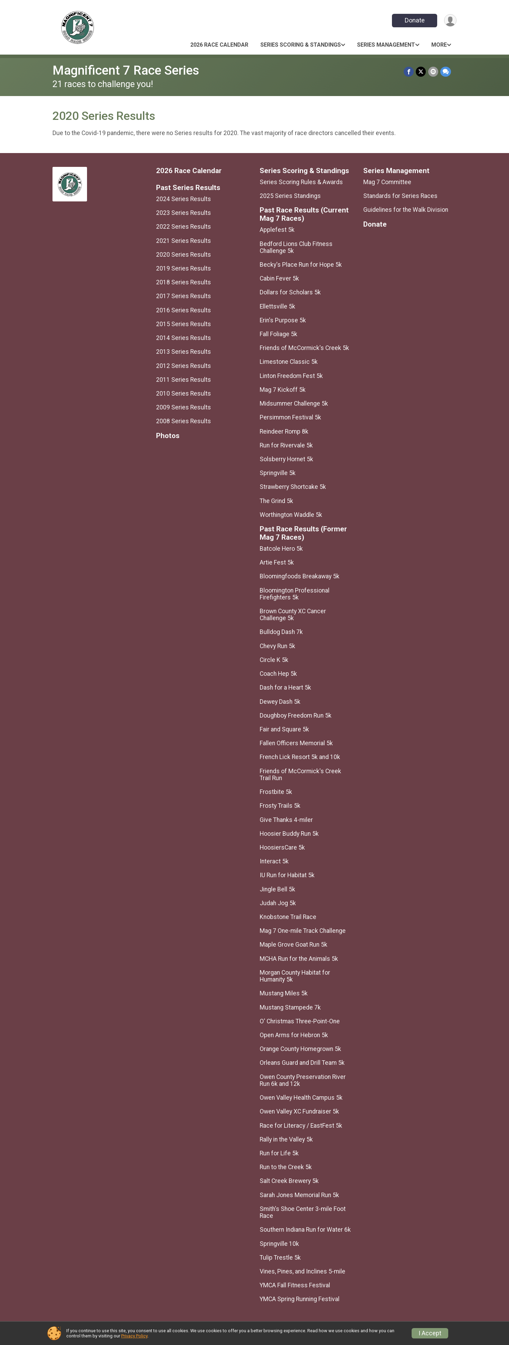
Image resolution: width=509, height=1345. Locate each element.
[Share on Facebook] (409, 72)
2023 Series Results (183, 212)
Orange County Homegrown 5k (300, 1048)
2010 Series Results (183, 393)
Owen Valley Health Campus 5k (301, 1097)
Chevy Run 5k (277, 646)
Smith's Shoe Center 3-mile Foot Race (303, 1212)
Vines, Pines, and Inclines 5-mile (302, 1271)
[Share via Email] (433, 72)
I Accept (430, 1333)
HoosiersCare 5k (282, 847)
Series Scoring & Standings (300, 44)
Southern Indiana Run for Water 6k (305, 1229)
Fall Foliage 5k (278, 334)
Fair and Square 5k (284, 729)
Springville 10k (279, 1243)
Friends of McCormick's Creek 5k (304, 347)
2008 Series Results (183, 421)
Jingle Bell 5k (277, 889)
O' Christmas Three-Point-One (300, 1021)
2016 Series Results (183, 310)
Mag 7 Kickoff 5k (283, 389)
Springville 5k (278, 473)
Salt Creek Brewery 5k (289, 1180)
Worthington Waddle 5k (291, 514)
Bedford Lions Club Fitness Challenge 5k (296, 247)
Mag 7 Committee (387, 182)
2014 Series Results (183, 337)
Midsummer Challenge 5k (294, 403)
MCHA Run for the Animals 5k (299, 958)
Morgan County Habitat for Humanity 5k (295, 976)
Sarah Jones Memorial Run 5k (299, 1195)
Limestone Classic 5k (289, 361)
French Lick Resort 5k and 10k (300, 757)
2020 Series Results (183, 254)
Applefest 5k (277, 229)
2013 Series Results (183, 351)
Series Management (386, 44)
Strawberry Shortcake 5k (293, 486)
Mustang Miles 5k (284, 993)
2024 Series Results (183, 199)
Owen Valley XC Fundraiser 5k (299, 1111)
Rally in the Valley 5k (286, 1139)
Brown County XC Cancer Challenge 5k (293, 615)
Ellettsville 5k (277, 306)
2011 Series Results (183, 379)
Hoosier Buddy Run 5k (289, 833)
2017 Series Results (183, 296)
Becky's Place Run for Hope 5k (301, 264)
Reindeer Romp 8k (284, 431)
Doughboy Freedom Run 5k (296, 715)
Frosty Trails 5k (280, 805)
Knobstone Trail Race (288, 916)
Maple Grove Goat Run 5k (293, 944)
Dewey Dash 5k (280, 701)
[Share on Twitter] (421, 72)
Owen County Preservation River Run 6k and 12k (303, 1080)
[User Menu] (450, 20)
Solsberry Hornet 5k (286, 459)
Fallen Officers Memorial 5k (296, 743)
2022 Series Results (183, 226)
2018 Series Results (183, 282)
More (439, 44)
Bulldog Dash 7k (281, 631)
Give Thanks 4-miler (286, 819)
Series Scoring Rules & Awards (301, 182)
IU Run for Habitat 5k (287, 875)
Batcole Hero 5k (281, 548)
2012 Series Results (183, 365)
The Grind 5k (276, 501)
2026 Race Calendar (219, 44)
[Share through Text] (445, 72)
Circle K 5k (274, 659)
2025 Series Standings (290, 195)
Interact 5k (274, 861)
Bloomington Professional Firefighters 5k (294, 594)
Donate (414, 20)
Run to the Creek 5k (286, 1167)
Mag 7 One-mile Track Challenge (303, 930)
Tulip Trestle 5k (280, 1257)
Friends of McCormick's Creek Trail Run (300, 775)
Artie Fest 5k (277, 562)
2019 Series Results (183, 268)
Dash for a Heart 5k (285, 687)
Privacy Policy (134, 1335)
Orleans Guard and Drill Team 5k (302, 1062)
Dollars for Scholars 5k (290, 292)
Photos (168, 436)
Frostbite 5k (276, 791)
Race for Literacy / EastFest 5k (301, 1125)
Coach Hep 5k (278, 673)
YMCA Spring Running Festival (299, 1299)
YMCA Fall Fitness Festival (295, 1285)
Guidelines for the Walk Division (405, 209)
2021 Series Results (183, 240)
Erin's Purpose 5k (283, 320)
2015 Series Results (183, 324)
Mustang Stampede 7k (290, 1007)
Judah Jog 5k (278, 903)
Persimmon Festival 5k (290, 417)
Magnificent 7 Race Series (125, 70)
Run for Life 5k (279, 1153)
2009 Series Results (183, 407)
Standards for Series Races (400, 195)
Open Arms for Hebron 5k (294, 1035)
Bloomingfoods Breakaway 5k (299, 576)
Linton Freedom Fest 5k (291, 375)
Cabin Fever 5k (279, 278)
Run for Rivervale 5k (286, 445)
